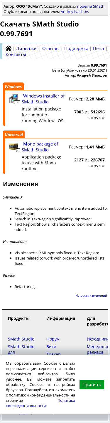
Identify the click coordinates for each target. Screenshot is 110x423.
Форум (53, 339)
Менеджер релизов (97, 349)
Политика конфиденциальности (40, 403)
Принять (91, 384)
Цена (98, 48)
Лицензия (27, 48)
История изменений (91, 295)
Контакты (16, 54)
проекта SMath (90, 6)
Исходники (98, 339)
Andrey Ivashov (74, 11)
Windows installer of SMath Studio (43, 99)
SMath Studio (21, 339)
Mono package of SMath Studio (40, 147)
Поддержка (76, 48)
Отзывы (51, 48)
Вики (51, 346)
